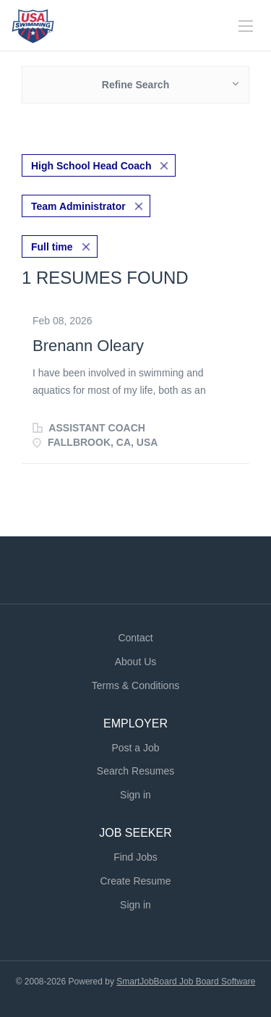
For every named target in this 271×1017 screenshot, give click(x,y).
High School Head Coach (91, 166)
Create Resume (135, 881)
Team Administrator (78, 206)
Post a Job (135, 748)
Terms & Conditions (135, 685)
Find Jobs (135, 857)
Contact (135, 637)
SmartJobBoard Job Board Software (185, 981)
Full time (52, 247)
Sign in (135, 795)
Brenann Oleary (88, 346)
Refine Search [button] (135, 84)
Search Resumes (135, 771)
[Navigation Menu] (245, 26)
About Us (136, 661)
